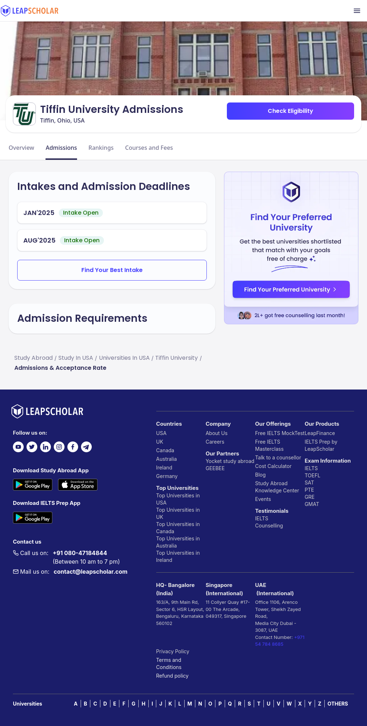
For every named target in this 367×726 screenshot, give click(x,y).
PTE (309, 490)
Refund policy (172, 676)
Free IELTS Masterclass (269, 445)
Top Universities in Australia (178, 542)
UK (159, 442)
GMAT (312, 504)
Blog (260, 475)
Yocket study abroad (230, 461)
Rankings (101, 148)
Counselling (269, 525)
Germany (167, 476)
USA (161, 433)
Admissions (61, 148)
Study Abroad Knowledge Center (277, 486)
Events (263, 499)
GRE (310, 497)
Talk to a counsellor (278, 457)
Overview (21, 148)
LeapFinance (320, 433)
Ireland (164, 467)
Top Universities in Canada (178, 527)
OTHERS (338, 704)
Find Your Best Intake (112, 270)
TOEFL (312, 475)
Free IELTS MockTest (280, 433)
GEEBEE (215, 468)
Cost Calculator (273, 466)
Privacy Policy (173, 651)
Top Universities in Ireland (178, 556)
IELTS (261, 518)
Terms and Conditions (169, 663)
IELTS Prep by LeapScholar (321, 445)
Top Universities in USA (178, 499)
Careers (215, 442)
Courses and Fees (149, 148)
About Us (217, 433)
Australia (166, 459)
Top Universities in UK (178, 513)
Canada (165, 450)
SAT (309, 482)
